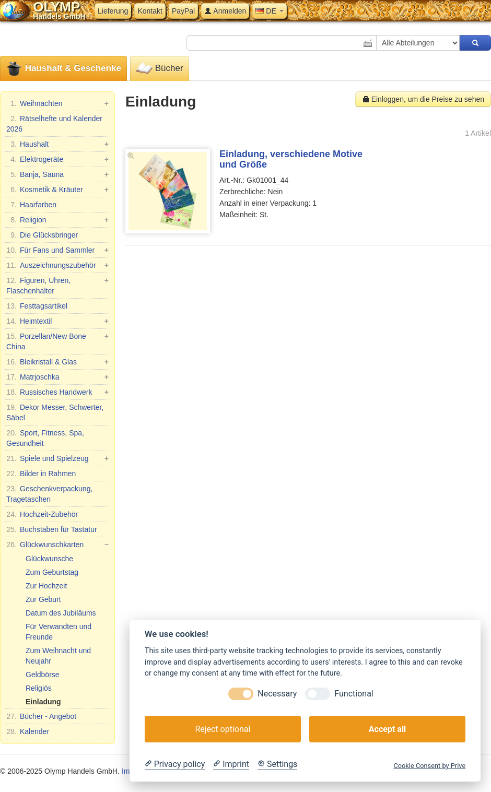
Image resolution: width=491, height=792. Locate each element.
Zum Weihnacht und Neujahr (58, 655)
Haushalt (57, 144)
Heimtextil (57, 321)
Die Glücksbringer (42, 235)
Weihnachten (57, 103)
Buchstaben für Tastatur (51, 529)
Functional (353, 694)
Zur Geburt (43, 599)
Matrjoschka (57, 377)
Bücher (159, 69)
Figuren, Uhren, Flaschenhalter (57, 285)
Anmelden (225, 11)
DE (269, 11)
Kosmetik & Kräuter (57, 189)
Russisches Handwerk (57, 392)
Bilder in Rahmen (41, 473)
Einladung (43, 702)
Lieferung (113, 11)
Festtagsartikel (36, 306)
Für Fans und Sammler (57, 250)
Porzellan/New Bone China (57, 341)
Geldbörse (43, 674)
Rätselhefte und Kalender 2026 (54, 123)
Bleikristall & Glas (57, 362)
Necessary (277, 694)
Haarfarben (31, 204)
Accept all (387, 729)
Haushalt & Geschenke (63, 69)
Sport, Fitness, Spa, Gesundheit (45, 437)
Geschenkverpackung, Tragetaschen (49, 493)
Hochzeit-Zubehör (42, 514)
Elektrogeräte (57, 159)
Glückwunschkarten (57, 544)
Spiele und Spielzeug (57, 458)
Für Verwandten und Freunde (58, 631)
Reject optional (222, 729)
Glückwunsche (49, 558)
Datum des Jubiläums (61, 613)
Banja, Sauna (57, 174)
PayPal (183, 11)
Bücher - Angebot (41, 716)
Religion (57, 220)
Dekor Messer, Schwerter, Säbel (54, 412)
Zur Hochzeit (46, 586)
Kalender (27, 731)
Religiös (39, 688)
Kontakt (149, 11)
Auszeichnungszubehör (57, 265)
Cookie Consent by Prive (429, 766)
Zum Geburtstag (52, 572)
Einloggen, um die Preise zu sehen (423, 99)
